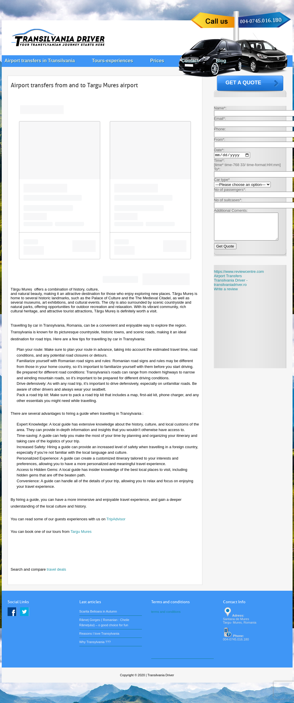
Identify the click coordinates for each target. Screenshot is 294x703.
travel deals (56, 569)
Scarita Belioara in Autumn (98, 611)
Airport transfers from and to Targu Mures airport (74, 85)
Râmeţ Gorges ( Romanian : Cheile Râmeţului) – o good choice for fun (104, 622)
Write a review (226, 295)
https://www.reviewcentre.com (239, 277)
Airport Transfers (228, 282)
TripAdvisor (115, 519)
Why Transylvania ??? (95, 642)
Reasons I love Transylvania (99, 633)
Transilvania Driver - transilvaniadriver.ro (231, 288)
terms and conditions (166, 611)
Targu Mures (80, 531)
